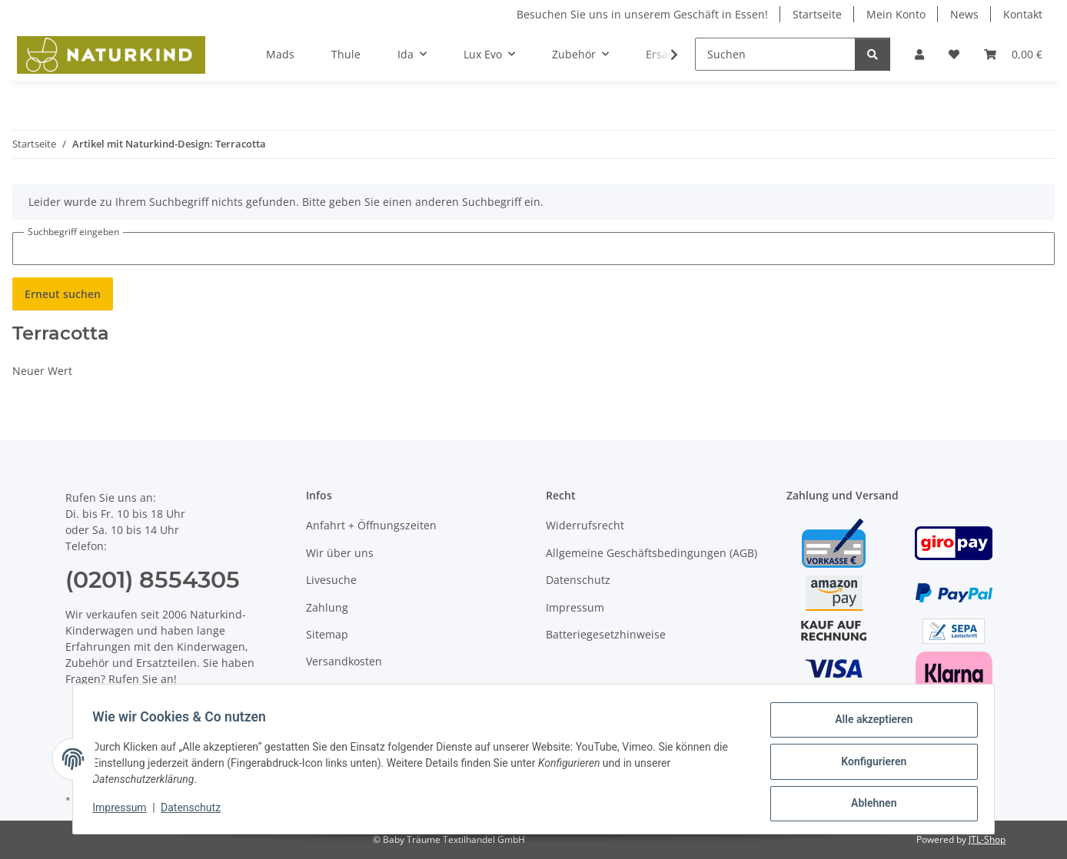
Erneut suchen (63, 294)
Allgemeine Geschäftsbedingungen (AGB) (651, 553)
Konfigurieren (868, 764)
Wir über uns (340, 553)
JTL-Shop (987, 839)
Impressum (124, 811)
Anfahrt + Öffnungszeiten (371, 525)
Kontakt (1022, 14)
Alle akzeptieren (868, 724)
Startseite (817, 14)
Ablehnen (868, 804)
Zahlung (327, 607)
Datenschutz (196, 811)
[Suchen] (775, 54)
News (964, 14)
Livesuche (331, 579)
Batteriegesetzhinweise (606, 634)
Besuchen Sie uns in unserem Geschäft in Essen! (642, 14)
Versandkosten (344, 661)
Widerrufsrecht (585, 525)
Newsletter (334, 689)
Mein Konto (896, 14)
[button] (919, 54)
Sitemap (327, 634)
